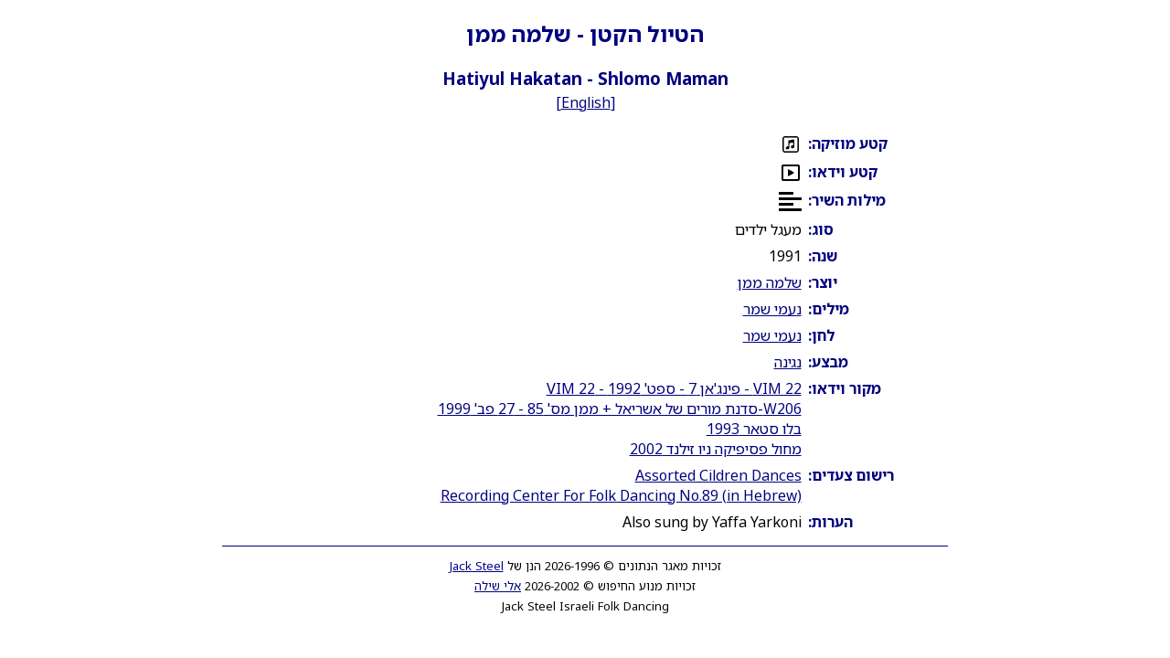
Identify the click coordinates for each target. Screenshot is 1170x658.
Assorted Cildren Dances (718, 475)
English (586, 102)
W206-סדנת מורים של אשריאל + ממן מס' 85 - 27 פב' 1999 (620, 408)
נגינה (788, 362)
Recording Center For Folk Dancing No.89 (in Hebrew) (621, 495)
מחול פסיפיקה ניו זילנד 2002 (716, 449)
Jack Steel (477, 565)
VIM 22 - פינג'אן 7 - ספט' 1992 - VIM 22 (674, 388)
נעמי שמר (772, 309)
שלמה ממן (770, 282)
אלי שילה (497, 586)
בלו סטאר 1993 (754, 429)
